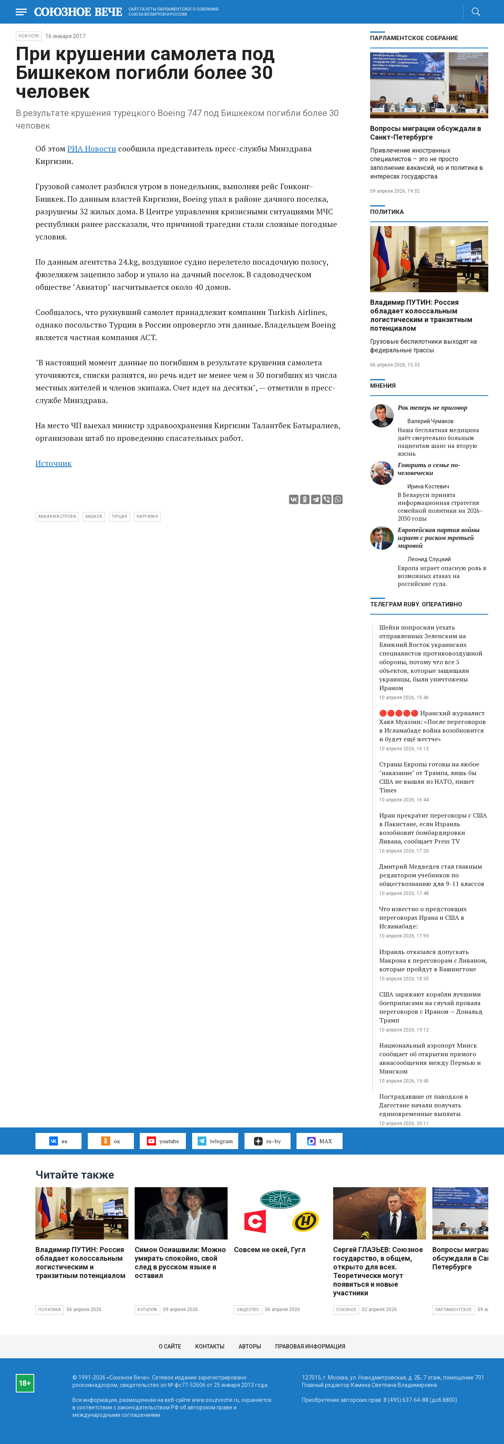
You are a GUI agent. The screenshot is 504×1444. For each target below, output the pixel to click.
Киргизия (147, 516)
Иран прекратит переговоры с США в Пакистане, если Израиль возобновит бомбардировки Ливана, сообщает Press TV (433, 828)
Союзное (346, 1310)
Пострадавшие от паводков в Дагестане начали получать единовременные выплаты (423, 1105)
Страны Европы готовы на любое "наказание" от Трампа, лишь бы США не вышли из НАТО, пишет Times (429, 777)
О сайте (170, 1346)
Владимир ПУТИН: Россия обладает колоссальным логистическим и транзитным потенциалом (421, 315)
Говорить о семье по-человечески (429, 469)
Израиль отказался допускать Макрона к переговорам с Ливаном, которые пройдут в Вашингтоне (433, 960)
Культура (147, 1310)
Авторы (250, 1346)
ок (110, 1140)
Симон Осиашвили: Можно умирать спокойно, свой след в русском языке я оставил (180, 1262)
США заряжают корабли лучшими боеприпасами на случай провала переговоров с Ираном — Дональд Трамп (431, 1007)
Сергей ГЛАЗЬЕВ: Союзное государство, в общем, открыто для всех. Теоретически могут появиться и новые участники (378, 1271)
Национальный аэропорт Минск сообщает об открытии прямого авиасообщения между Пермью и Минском (430, 1058)
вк (58, 1140)
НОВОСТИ (29, 36)
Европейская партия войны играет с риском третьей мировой (439, 537)
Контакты (209, 1346)
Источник (53, 463)
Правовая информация (310, 1346)
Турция (119, 516)
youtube (163, 1140)
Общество (248, 1310)
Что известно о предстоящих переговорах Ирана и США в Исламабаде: (423, 917)
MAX (319, 1141)
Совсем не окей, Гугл (270, 1249)
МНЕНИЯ (383, 385)
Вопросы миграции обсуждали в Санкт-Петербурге (425, 132)
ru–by (267, 1141)
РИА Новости (91, 148)
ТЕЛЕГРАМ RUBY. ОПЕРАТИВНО (416, 604)
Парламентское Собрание (414, 38)
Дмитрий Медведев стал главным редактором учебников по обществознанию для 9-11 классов (431, 875)
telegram (215, 1140)
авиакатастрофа (57, 516)
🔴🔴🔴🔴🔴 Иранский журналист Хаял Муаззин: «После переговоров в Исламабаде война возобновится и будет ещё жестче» (432, 726)
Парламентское (453, 1310)
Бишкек (93, 516)
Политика (387, 211)
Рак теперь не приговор (432, 407)
